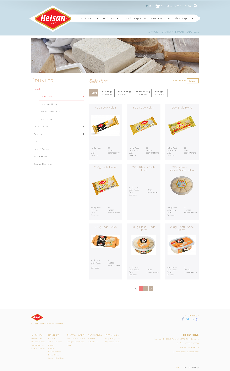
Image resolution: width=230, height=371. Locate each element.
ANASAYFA (153, 32)
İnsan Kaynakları (38, 348)
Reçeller (38, 134)
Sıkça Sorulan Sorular (76, 338)
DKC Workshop (191, 367)
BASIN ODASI (158, 18)
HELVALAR (179, 32)
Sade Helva (46, 96)
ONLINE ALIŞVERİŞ (171, 6)
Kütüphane (93, 342)
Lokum (37, 141)
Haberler (91, 338)
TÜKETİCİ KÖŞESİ (132, 18)
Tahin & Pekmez (42, 126)
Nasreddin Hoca (38, 342)
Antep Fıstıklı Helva (50, 111)
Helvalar (38, 89)
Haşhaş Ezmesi (41, 149)
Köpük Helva (40, 156)
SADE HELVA (193, 32)
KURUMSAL (87, 18)
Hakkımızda (36, 338)
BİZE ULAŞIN (182, 18)
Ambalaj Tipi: (179, 80)
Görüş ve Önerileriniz (75, 342)
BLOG (187, 6)
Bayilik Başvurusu (112, 342)
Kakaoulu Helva (49, 104)
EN (151, 6)
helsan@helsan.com (190, 351)
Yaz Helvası (46, 119)
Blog (69, 345)
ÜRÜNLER (108, 18)
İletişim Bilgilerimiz (113, 338)
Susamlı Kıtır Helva (43, 164)
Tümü (193, 81)
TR (147, 6)
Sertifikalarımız (37, 345)
